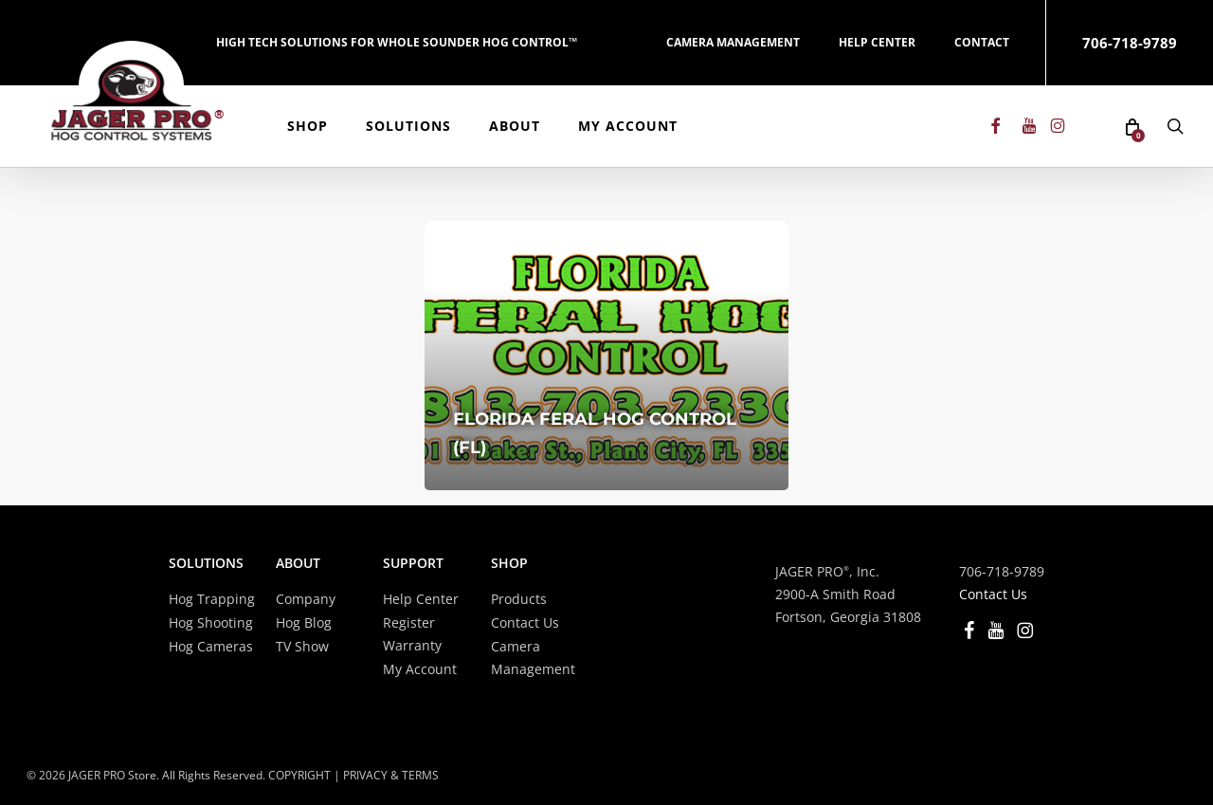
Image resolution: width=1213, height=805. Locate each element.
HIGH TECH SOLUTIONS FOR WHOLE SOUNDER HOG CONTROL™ (396, 42)
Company (305, 599)
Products (519, 599)
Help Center (421, 599)
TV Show (302, 646)
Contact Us (525, 622)
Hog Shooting (211, 622)
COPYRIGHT (299, 775)
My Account (420, 669)
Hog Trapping (212, 599)
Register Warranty (412, 633)
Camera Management (533, 657)
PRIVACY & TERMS (391, 775)
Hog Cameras (211, 646)
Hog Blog (304, 622)
